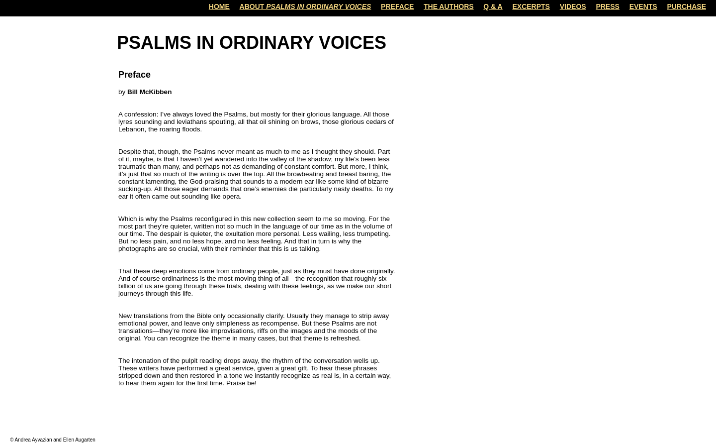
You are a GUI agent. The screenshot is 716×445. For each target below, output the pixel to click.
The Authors (449, 6)
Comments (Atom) (187, 419)
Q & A (492, 6)
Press (607, 6)
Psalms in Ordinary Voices (251, 42)
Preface (397, 6)
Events (643, 6)
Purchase (686, 6)
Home (219, 6)
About (305, 6)
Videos (573, 6)
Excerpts (531, 6)
